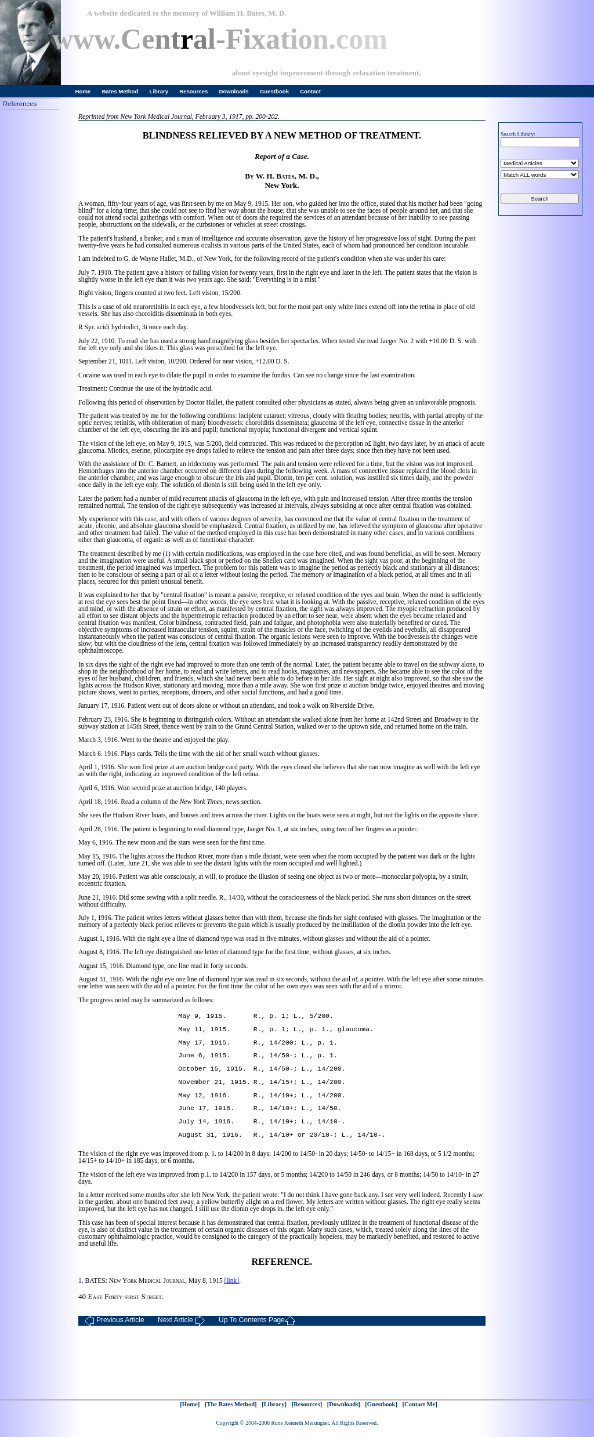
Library (159, 91)
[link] (232, 1280)
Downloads (234, 91)
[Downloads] (343, 1404)
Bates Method (120, 91)
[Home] (190, 1404)
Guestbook (274, 91)
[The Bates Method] (231, 1404)
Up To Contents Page (257, 1321)
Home (83, 91)
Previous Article (114, 1321)
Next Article (181, 1321)
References (20, 103)
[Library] (274, 1404)
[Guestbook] (381, 1404)
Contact (310, 91)
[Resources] (307, 1404)
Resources (193, 91)
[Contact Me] (420, 1404)
